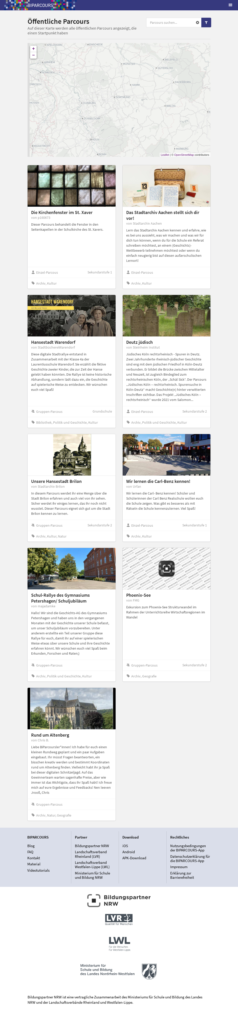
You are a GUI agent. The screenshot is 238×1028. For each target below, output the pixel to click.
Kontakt (33, 857)
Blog (31, 846)
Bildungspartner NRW (92, 846)
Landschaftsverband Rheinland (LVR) (91, 854)
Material (33, 864)
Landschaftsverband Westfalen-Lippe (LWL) (92, 864)
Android (128, 851)
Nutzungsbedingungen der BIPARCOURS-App (188, 848)
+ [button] (33, 49)
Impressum (178, 866)
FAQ (30, 851)
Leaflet (165, 154)
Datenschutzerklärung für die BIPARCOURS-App (190, 858)
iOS (125, 846)
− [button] (33, 55)
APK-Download (134, 857)
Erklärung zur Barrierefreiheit (182, 875)
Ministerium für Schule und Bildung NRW (92, 875)
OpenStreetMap (184, 154)
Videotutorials (38, 870)
